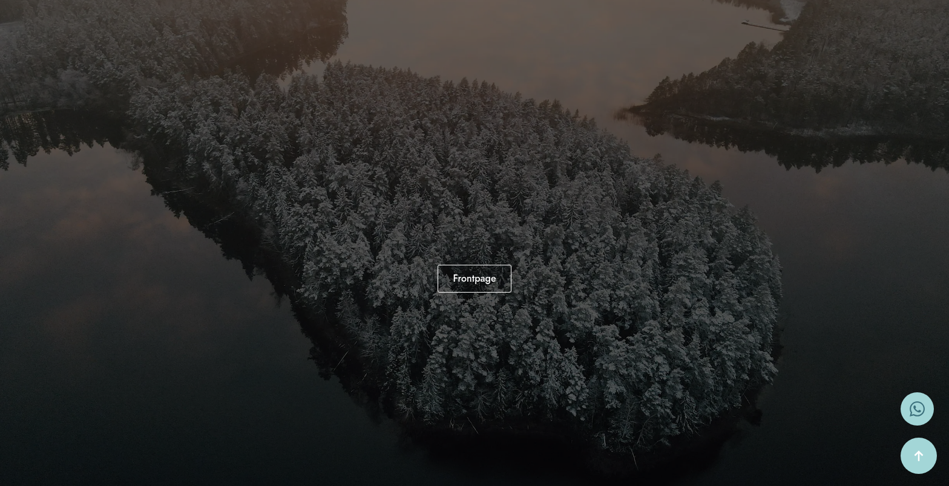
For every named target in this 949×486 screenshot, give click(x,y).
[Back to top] (919, 456)
